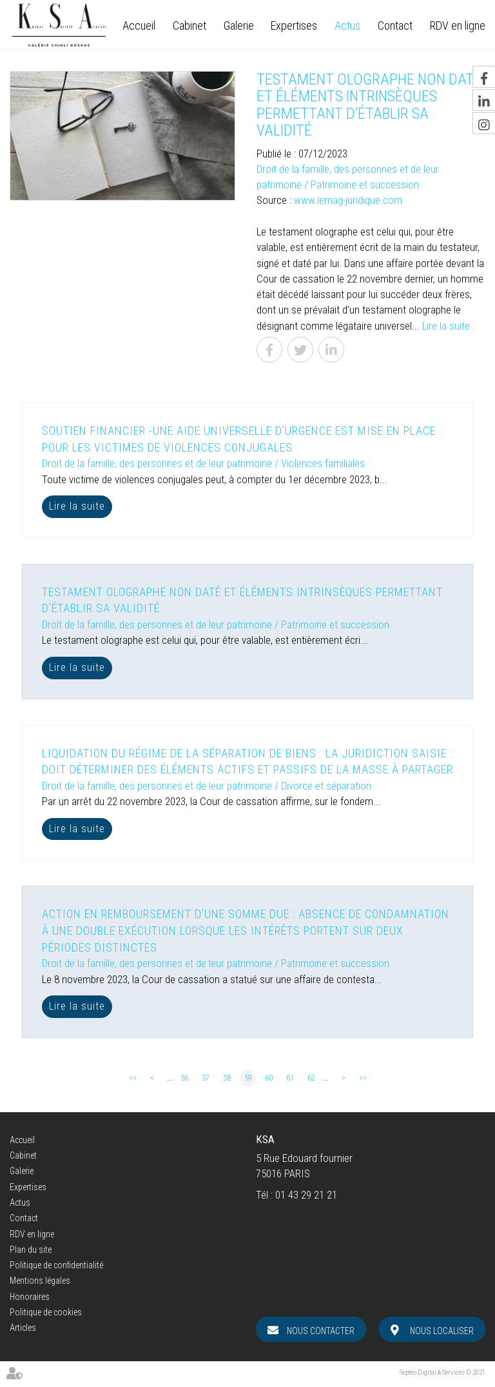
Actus (347, 25)
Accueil (138, 25)
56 (184, 1078)
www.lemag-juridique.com (348, 200)
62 (311, 1078)
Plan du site (31, 1249)
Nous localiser (442, 1331)
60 (269, 1078)
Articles (23, 1327)
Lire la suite (446, 325)
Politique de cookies (46, 1312)
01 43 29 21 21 (306, 1194)
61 (290, 1078)
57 (205, 1078)
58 (227, 1078)
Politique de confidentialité (56, 1265)
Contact (395, 25)
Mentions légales (40, 1280)
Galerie (239, 25)
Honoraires (30, 1297)
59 (248, 1078)
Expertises (294, 25)
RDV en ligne (457, 25)
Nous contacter (320, 1331)
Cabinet (189, 25)
